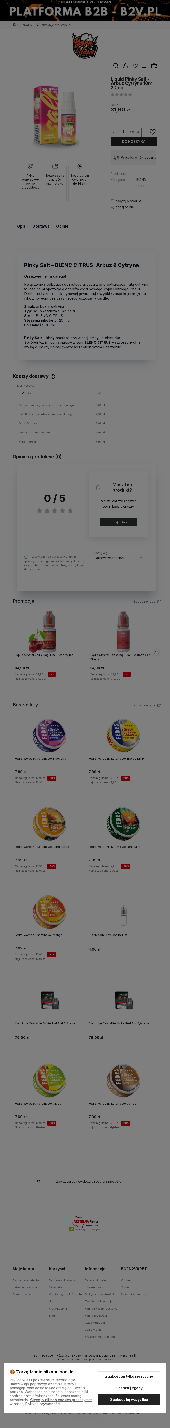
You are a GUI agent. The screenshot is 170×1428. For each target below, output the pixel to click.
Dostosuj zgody (129, 1388)
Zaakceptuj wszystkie (129, 1399)
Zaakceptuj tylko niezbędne (129, 1376)
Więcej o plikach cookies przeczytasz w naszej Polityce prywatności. (51, 1402)
